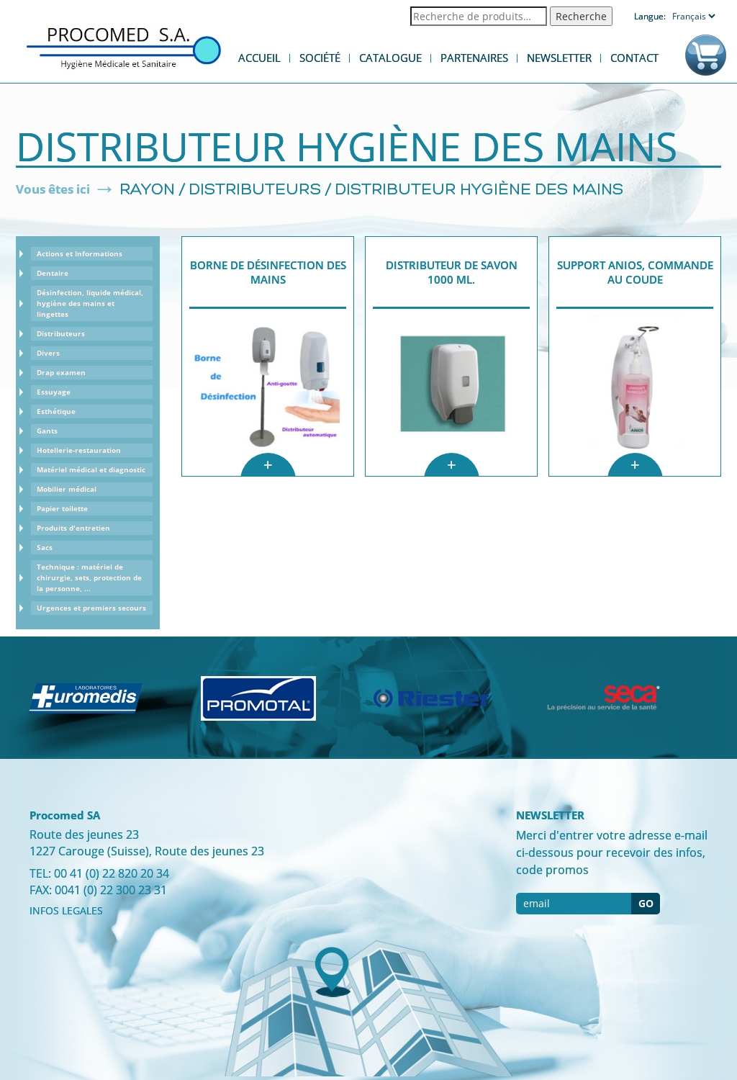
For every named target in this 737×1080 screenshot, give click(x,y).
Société (319, 57)
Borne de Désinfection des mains (268, 272)
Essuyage (54, 392)
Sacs (45, 547)
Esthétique (56, 411)
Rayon (147, 190)
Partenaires (474, 57)
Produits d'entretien (73, 528)
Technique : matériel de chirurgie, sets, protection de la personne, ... (89, 577)
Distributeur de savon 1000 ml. (451, 272)
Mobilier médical (66, 489)
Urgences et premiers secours (91, 608)
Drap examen (61, 372)
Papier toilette (62, 508)
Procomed (124, 47)
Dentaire (52, 273)
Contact (634, 57)
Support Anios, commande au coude (635, 272)
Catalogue (390, 57)
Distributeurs (255, 190)
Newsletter (559, 57)
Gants (47, 431)
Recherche (581, 16)
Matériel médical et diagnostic (91, 469)
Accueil (259, 57)
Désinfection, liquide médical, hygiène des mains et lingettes (90, 303)
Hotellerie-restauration (79, 450)
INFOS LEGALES (66, 910)
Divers (48, 353)
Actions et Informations (79, 253)
